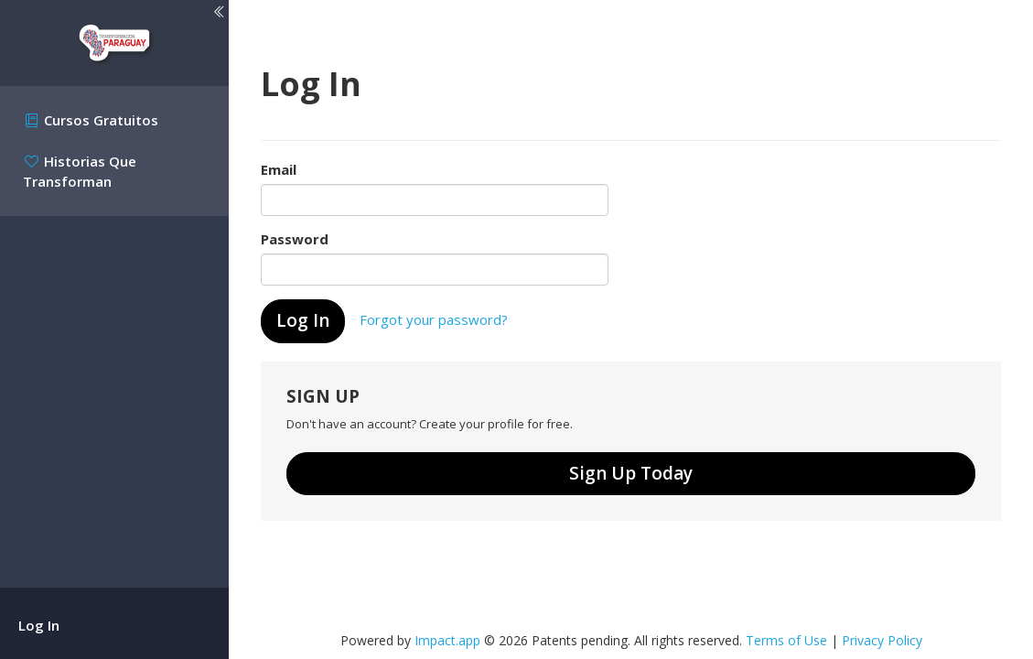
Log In (38, 625)
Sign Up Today (631, 473)
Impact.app (447, 640)
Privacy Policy (882, 640)
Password (294, 239)
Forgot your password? (434, 319)
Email (278, 169)
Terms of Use (786, 640)
